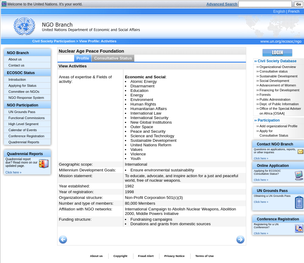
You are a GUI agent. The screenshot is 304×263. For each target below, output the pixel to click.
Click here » (13, 172)
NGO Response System (26, 97)
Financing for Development (279, 90)
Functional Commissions (26, 118)
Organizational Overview (278, 67)
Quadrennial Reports (23, 142)
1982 (129, 186)
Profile (83, 58)
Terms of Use (204, 256)
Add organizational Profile (278, 126)
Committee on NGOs (23, 91)
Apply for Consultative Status (274, 133)
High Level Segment (23, 124)
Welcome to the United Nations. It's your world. (45, 4)
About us (14, 59)
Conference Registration (26, 136)
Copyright (120, 256)
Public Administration (275, 99)
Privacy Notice (174, 256)
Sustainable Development (278, 76)
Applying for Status (22, 85)
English (279, 11)
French (293, 11)
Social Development (274, 81)
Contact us (16, 65)
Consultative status (274, 71)
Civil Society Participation (53, 41)
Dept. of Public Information (279, 104)
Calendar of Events (22, 130)
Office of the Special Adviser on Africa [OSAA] (280, 111)
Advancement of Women (278, 85)
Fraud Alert (145, 256)
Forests (265, 94)
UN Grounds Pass (21, 112)
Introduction (17, 79)
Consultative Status (113, 58)
